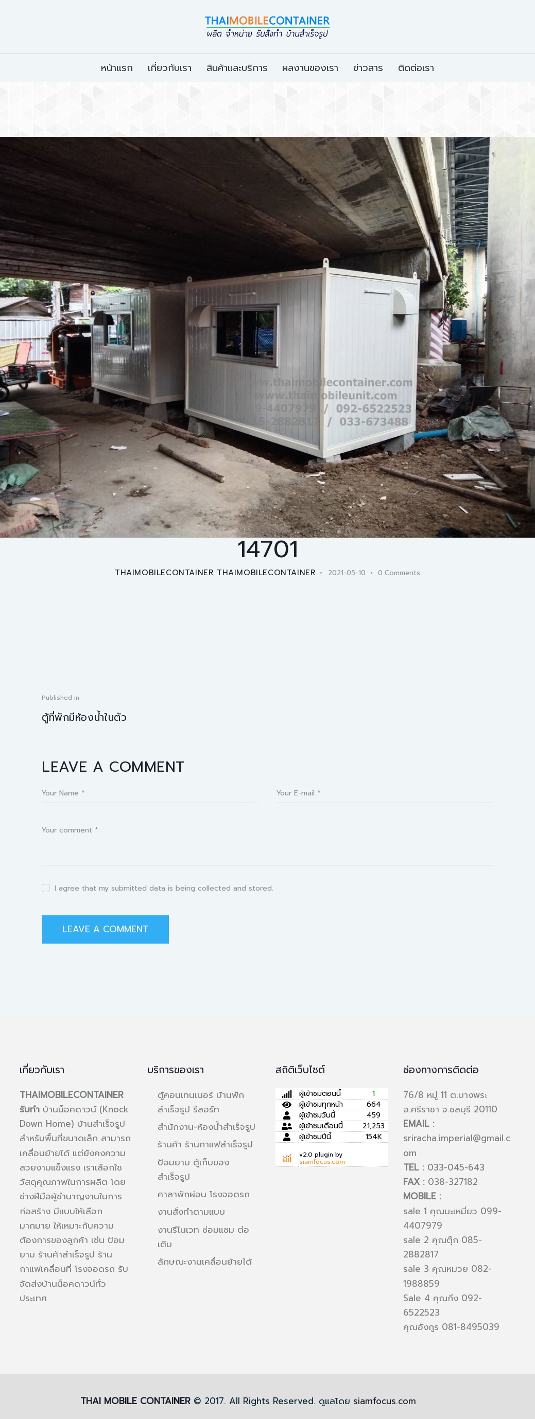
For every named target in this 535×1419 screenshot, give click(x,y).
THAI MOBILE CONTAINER (135, 1401)
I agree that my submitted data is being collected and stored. (164, 888)
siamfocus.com (322, 1161)
